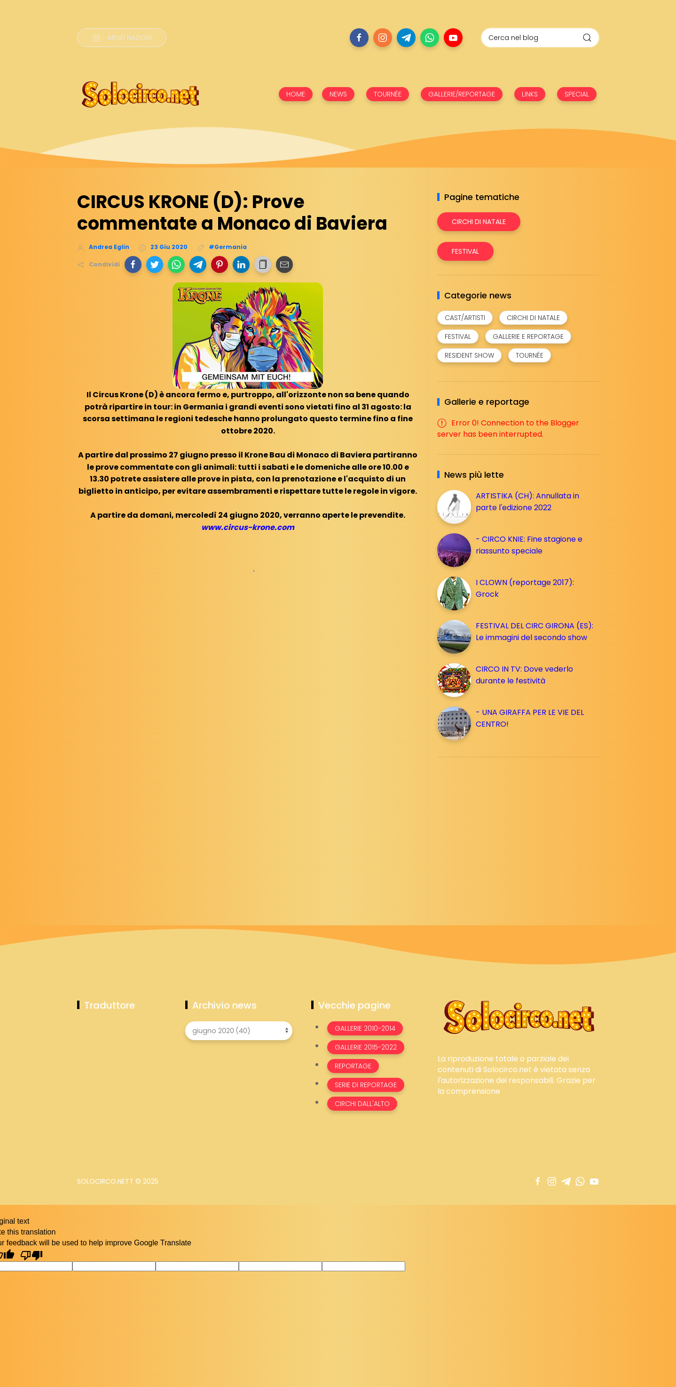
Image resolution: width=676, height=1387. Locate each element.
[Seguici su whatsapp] (429, 37)
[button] (133, 264)
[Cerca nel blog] (540, 37)
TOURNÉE (387, 94)
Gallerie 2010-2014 (365, 1028)
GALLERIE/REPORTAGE (461, 94)
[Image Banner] (518, 1016)
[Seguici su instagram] (382, 37)
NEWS (338, 94)
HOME (295, 94)
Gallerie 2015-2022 (366, 1047)
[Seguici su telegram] (406, 37)
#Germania (228, 247)
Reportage (353, 1066)
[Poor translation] (31, 1255)
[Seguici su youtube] (453, 37)
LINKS (530, 94)
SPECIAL (577, 94)
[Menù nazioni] (121, 37)
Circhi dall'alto (362, 1103)
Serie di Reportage (366, 1085)
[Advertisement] (507, 830)
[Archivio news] (238, 1030)
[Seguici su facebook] (359, 37)
